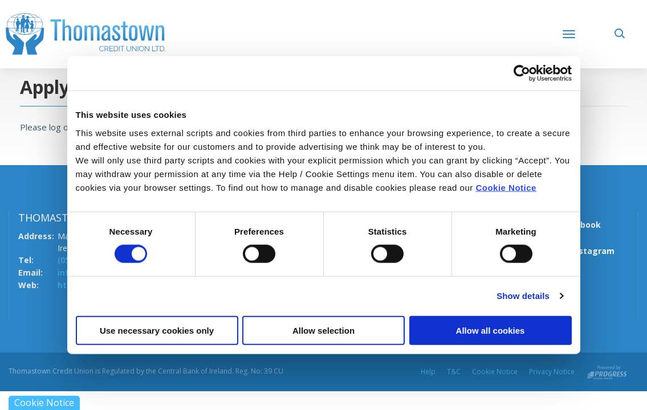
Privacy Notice (552, 371)
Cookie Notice (505, 187)
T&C (454, 371)
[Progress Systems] (607, 371)
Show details (523, 296)
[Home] (85, 30)
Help (428, 371)
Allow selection (323, 330)
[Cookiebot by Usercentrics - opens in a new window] (522, 73)
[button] (621, 33)
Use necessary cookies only (157, 330)
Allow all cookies (490, 330)
